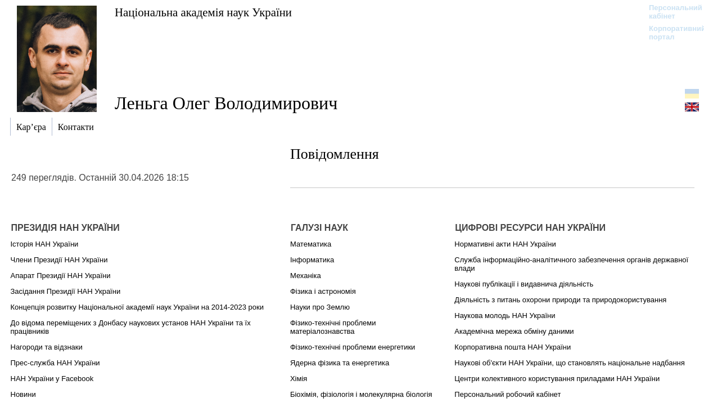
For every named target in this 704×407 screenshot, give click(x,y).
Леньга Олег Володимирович (226, 103)
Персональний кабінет (670, 11)
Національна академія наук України (203, 12)
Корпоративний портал (670, 32)
